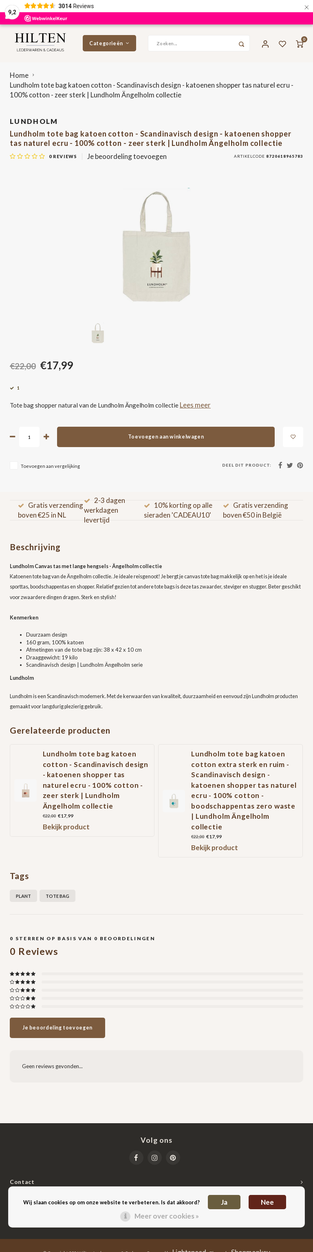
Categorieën (109, 45)
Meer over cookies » (166, 1216)
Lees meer (195, 407)
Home (19, 78)
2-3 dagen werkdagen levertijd (104, 513)
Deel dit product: (246, 467)
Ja (224, 1202)
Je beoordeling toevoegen (127, 159)
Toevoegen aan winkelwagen (166, 440)
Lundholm (34, 124)
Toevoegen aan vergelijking (50, 469)
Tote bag (57, 899)
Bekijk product (66, 830)
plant (23, 899)
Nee (267, 1202)
